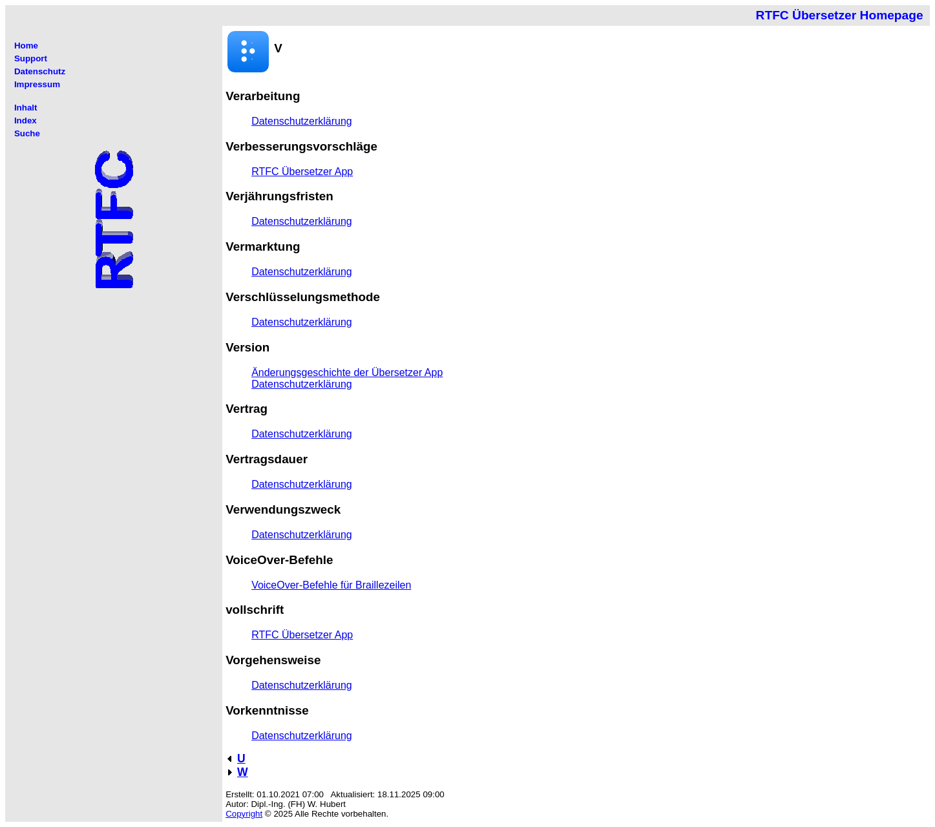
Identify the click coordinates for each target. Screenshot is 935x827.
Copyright (244, 814)
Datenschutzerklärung (301, 121)
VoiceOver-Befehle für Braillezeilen (331, 585)
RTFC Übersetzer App (302, 171)
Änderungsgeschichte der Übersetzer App (347, 372)
